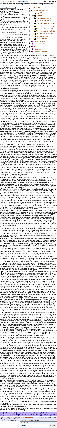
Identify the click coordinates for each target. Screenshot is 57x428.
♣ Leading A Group (48, 415)
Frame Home (6, 1)
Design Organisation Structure (46, 23)
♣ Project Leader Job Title (29, 413)
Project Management (43, 13)
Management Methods (41, 10)
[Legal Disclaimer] (15, 417)
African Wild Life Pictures (42, 44)
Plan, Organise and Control (45, 28)
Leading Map (35, 8)
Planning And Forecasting (45, 26)
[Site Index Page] (5, 417)
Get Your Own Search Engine (31, 423)
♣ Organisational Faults (12, 414)
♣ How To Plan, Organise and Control (45, 414)
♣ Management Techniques (24, 415)
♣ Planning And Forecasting (26, 414)
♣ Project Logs (17, 413)
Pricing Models (39, 49)
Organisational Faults (43, 21)
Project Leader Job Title (44, 18)
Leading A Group (42, 39)
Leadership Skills (42, 36)
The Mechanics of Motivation (46, 31)
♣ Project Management (6, 413)
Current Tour (24, 1)
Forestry (36, 46)
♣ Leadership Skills (37, 415)
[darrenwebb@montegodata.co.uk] (30, 417)
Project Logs (40, 15)
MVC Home (16, 1)
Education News (39, 41)
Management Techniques (44, 33)
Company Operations (41, 52)
